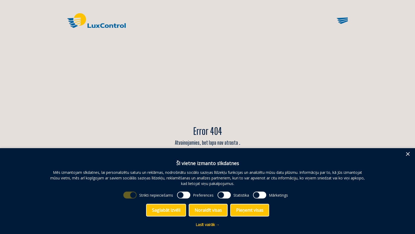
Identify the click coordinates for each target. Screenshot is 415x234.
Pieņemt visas (249, 210)
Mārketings (278, 195)
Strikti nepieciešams (156, 195)
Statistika (241, 195)
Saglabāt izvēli (166, 210)
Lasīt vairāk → (208, 224)
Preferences (203, 195)
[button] (408, 154)
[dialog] (207, 191)
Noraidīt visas (208, 210)
